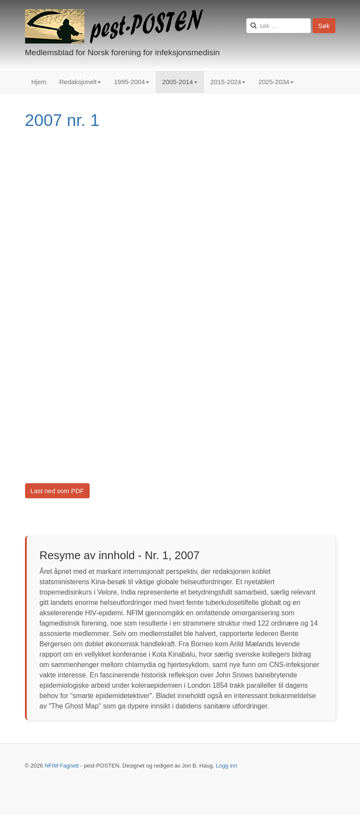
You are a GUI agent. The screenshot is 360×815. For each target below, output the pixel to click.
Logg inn (227, 765)
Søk (324, 25)
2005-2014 (179, 81)
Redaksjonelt (80, 81)
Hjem (39, 81)
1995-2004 (131, 81)
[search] (278, 25)
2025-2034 (276, 81)
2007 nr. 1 (62, 120)
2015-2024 (228, 81)
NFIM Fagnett (61, 765)
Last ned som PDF (57, 490)
